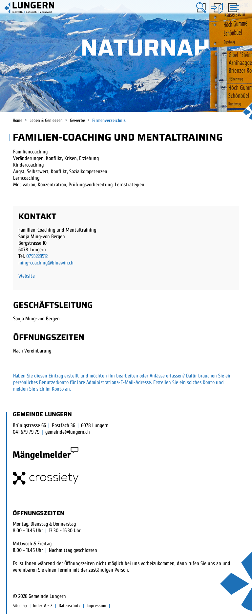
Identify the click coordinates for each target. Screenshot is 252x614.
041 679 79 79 (26, 432)
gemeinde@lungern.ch (67, 432)
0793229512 (37, 256)
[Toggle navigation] (232, 7)
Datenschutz (69, 605)
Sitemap (20, 605)
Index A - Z (42, 605)
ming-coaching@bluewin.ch (46, 263)
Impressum (96, 605)
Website (26, 276)
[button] (201, 7)
